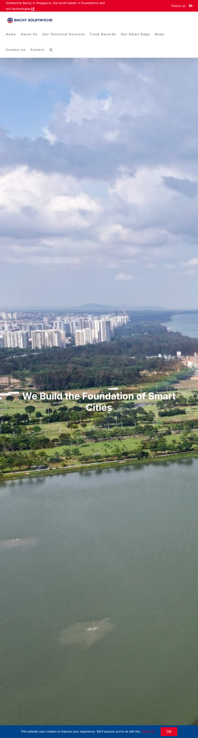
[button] (51, 50)
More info (148, 731)
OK (169, 731)
